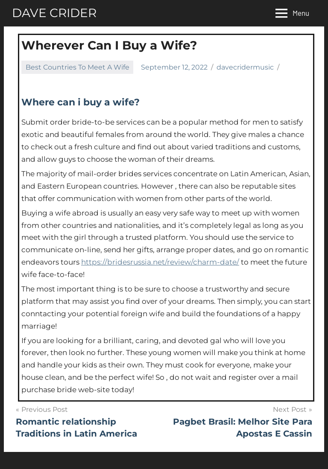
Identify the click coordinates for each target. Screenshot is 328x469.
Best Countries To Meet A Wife (77, 67)
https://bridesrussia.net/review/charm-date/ (160, 262)
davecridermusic (245, 67)
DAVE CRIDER (54, 13)
